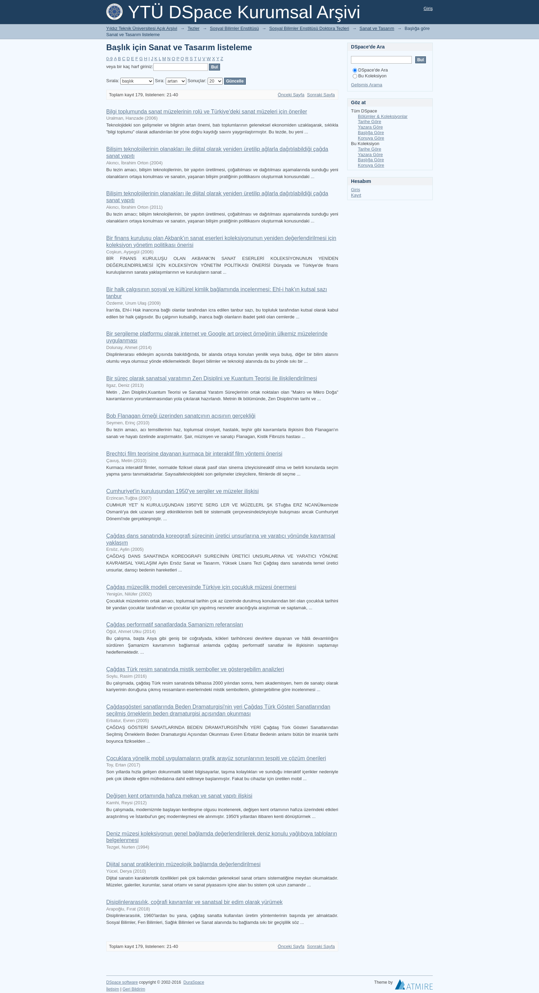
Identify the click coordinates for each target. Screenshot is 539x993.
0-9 (109, 58)
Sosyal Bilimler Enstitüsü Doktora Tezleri (309, 28)
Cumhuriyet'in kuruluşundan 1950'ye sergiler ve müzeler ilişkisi (182, 491)
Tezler (194, 28)
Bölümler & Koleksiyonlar (383, 116)
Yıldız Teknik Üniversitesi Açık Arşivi (141, 28)
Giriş (428, 8)
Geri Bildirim (133, 989)
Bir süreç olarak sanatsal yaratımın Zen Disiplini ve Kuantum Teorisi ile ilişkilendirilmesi (211, 378)
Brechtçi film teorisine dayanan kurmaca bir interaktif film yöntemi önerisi (194, 454)
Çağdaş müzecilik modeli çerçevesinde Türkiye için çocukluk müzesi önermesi (201, 587)
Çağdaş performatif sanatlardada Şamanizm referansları (174, 625)
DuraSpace (193, 982)
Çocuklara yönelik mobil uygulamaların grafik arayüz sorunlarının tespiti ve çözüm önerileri (216, 758)
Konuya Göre (371, 138)
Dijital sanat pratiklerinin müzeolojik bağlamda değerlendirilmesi (183, 864)
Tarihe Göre (369, 121)
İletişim (112, 989)
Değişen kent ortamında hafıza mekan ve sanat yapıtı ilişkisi (179, 796)
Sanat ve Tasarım (377, 28)
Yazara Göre (370, 127)
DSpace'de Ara (370, 70)
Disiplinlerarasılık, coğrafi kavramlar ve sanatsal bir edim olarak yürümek (194, 902)
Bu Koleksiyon (369, 75)
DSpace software (122, 982)
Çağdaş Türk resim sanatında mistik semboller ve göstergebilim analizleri (195, 669)
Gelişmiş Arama (366, 84)
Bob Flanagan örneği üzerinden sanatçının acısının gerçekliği (180, 416)
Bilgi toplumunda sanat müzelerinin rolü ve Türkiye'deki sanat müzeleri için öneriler (206, 111)
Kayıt (356, 195)
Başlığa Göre (371, 132)
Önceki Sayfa (291, 94)
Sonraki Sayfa (321, 94)
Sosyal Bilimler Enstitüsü (234, 28)
